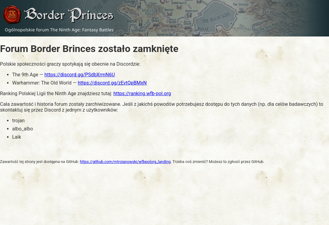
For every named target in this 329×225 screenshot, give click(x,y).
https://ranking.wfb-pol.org (142, 93)
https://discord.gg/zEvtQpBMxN (112, 83)
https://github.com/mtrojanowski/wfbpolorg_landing (125, 161)
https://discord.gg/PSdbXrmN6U (79, 75)
